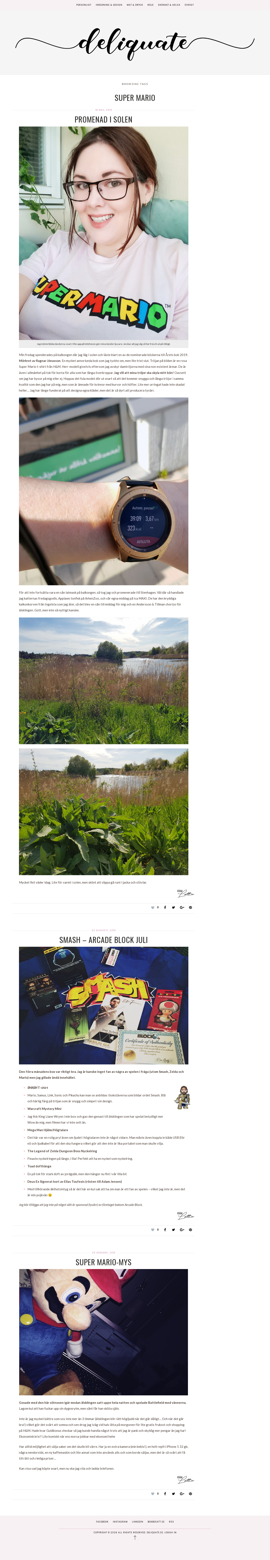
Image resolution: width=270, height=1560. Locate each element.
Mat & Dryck (135, 5)
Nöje (150, 5)
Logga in (171, 1532)
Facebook (102, 1521)
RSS (171, 1521)
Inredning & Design (109, 5)
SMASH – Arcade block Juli (103, 939)
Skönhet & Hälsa (169, 5)
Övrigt (189, 5)
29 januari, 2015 (103, 1252)
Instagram (120, 1521)
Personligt (83, 5)
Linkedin (137, 1521)
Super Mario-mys (104, 1261)
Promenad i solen (103, 119)
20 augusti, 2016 (104, 930)
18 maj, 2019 (103, 110)
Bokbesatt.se (156, 1521)
